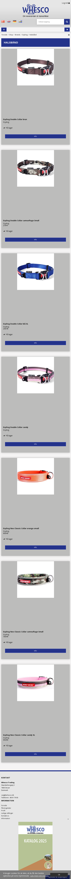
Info (35, 136)
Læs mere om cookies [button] (39, 876)
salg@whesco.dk (7, 795)
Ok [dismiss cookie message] (59, 875)
